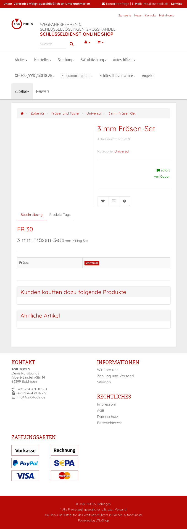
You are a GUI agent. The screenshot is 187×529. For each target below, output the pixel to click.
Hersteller (42, 59)
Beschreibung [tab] (31, 214)
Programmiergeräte (77, 75)
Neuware (43, 91)
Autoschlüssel (124, 59)
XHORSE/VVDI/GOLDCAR (35, 75)
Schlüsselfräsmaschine (117, 75)
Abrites (21, 59)
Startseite (124, 15)
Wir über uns (107, 369)
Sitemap (104, 382)
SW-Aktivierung (93, 59)
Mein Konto (167, 15)
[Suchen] (53, 43)
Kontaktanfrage (115, 3)
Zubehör (22, 91)
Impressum (106, 404)
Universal (121, 151)
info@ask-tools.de (156, 3)
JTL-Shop (102, 520)
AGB (100, 410)
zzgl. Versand (117, 509)
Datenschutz (107, 416)
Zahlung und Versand (115, 376)
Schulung (66, 59)
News (138, 15)
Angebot (148, 75)
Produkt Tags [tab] (60, 214)
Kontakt (150, 15)
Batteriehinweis (110, 422)
